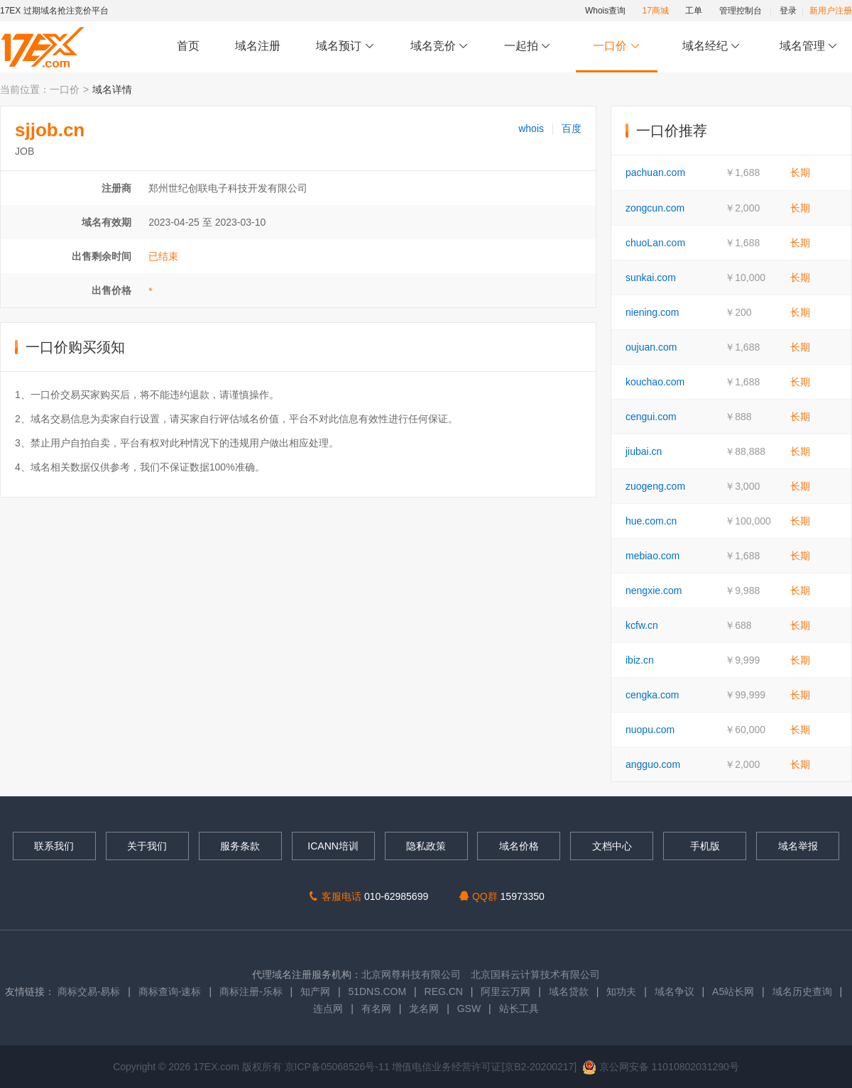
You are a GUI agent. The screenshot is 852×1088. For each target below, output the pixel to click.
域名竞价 (439, 46)
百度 (571, 128)
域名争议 (676, 991)
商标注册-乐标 (251, 991)
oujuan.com (651, 347)
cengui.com (651, 416)
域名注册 (257, 46)
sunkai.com (651, 277)
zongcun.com (655, 208)
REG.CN (444, 991)
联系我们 (54, 846)
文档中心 (612, 846)
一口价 (616, 46)
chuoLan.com (655, 242)
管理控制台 (740, 11)
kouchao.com (655, 382)
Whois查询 (605, 11)
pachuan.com (655, 172)
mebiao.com (652, 555)
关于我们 (147, 846)
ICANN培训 (333, 846)
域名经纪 (711, 46)
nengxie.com (654, 590)
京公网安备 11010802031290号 (660, 1066)
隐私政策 (426, 846)
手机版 (705, 846)
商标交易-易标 (89, 991)
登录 (788, 11)
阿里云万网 (505, 991)
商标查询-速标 (171, 991)
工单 (693, 11)
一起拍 (529, 46)
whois (531, 128)
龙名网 (424, 1008)
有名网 (376, 1008)
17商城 (656, 11)
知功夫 (621, 991)
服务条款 (240, 846)
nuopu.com (650, 729)
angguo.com (653, 764)
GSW (469, 1008)
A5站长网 (733, 991)
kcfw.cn (642, 625)
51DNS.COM (377, 991)
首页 (188, 46)
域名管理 (809, 46)
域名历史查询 (802, 991)
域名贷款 (569, 991)
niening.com (652, 312)
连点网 (328, 1008)
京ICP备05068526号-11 (339, 1066)
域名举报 (798, 846)
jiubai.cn (644, 451)
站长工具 (519, 1008)
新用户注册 (830, 11)
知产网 (315, 991)
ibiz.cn (640, 660)
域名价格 (519, 846)
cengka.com (652, 694)
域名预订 (345, 46)
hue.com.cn (651, 521)
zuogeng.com (655, 486)
